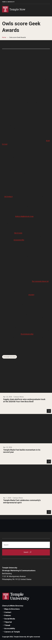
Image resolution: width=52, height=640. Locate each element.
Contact (7, 612)
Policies (7, 615)
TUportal (8, 622)
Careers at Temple (12, 632)
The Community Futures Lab (40, 281)
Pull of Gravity (18, 233)
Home (4, 37)
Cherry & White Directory (12, 606)
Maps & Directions (12, 609)
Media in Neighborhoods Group (24, 216)
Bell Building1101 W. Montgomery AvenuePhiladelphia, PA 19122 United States (16, 576)
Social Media (9, 619)
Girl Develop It (8, 196)
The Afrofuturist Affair (27, 334)
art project (31, 294)
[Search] (26, 545)
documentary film (19, 240)
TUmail (7, 625)
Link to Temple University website (16, 596)
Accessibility (9, 628)
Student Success (9, 357)
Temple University (8, 2)
